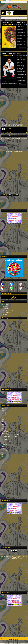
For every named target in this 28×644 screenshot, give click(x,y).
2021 (3, 417)
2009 (3, 458)
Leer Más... (22, 47)
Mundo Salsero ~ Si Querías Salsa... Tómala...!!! (18, 638)
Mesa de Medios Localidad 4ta (8, 310)
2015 (3, 428)
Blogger (17, 639)
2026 (3, 408)
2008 (3, 459)
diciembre (5, 431)
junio (4, 446)
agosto (5, 442)
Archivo (9, 194)
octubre (5, 439)
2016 (3, 426)
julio (4, 444)
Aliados (3, 194)
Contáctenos (4, 314)
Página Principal (14, 90)
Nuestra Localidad (6, 312)
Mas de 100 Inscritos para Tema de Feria (13, 22)
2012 (3, 452)
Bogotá (14, 297)
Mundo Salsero (7, 24)
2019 (3, 421)
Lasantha (21, 641)
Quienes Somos (5, 308)
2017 (3, 424)
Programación (5, 306)
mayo (4, 448)
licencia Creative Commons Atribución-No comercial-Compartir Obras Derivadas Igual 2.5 (16, 557)
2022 (3, 415)
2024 (3, 412)
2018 (3, 423)
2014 (3, 430)
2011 (3, 454)
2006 (3, 463)
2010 (3, 456)
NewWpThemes (8, 641)
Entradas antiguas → (22, 90)
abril (4, 450)
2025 (3, 410)
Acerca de (16, 194)
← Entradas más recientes (6, 90)
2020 (3, 419)
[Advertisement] (14, 108)
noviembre (5, 433)
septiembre (6, 441)
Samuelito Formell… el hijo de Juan (11, 53)
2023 (3, 413)
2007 (3, 461)
